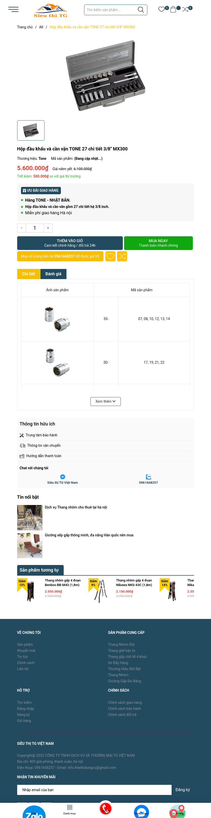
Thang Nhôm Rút (121, 603)
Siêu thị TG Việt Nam (62, 482)
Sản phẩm (25, 603)
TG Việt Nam (55, 785)
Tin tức (22, 615)
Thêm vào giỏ (70, 243)
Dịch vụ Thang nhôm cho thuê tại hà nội (76, 507)
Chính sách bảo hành (124, 667)
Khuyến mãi (26, 609)
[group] (105, 76)
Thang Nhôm (118, 633)
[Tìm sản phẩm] (115, 10)
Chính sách (26, 621)
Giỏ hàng (24, 679)
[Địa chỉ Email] (105, 748)
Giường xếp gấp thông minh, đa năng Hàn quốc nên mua (89, 514)
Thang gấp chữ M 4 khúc (127, 615)
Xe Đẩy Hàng (118, 621)
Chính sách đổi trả (122, 673)
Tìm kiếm (24, 661)
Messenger (141, 813)
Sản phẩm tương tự (39, 528)
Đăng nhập (25, 667)
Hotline (105, 811)
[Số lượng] (35, 228)
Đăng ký (23, 673)
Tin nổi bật (28, 497)
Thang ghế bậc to (121, 609)
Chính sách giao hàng (125, 661)
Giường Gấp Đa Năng (124, 639)
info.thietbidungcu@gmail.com (92, 726)
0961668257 (64, 256)
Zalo (34, 813)
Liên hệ (23, 627)
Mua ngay (158, 243)
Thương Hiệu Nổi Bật (124, 627)
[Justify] (140, 10)
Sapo (89, 785)
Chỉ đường (177, 813)
